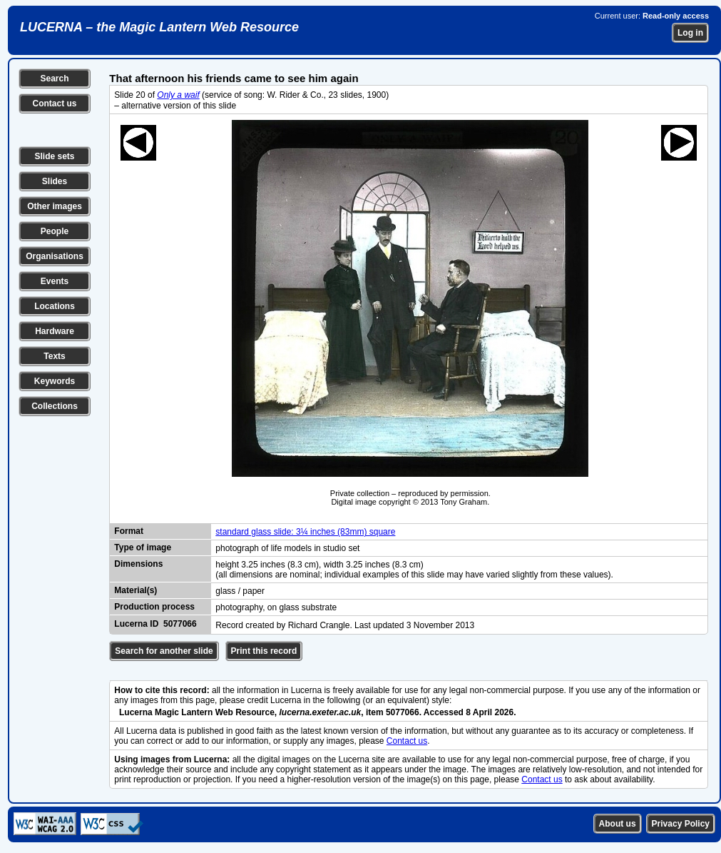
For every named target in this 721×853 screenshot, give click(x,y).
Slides (54, 181)
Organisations (54, 256)
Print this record (264, 651)
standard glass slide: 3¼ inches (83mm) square (305, 532)
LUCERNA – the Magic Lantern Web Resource (159, 27)
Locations (54, 306)
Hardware (54, 331)
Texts (54, 356)
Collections (54, 406)
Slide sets (54, 156)
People (54, 231)
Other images (54, 206)
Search (54, 79)
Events (54, 281)
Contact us (54, 103)
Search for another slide (164, 651)
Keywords (54, 381)
